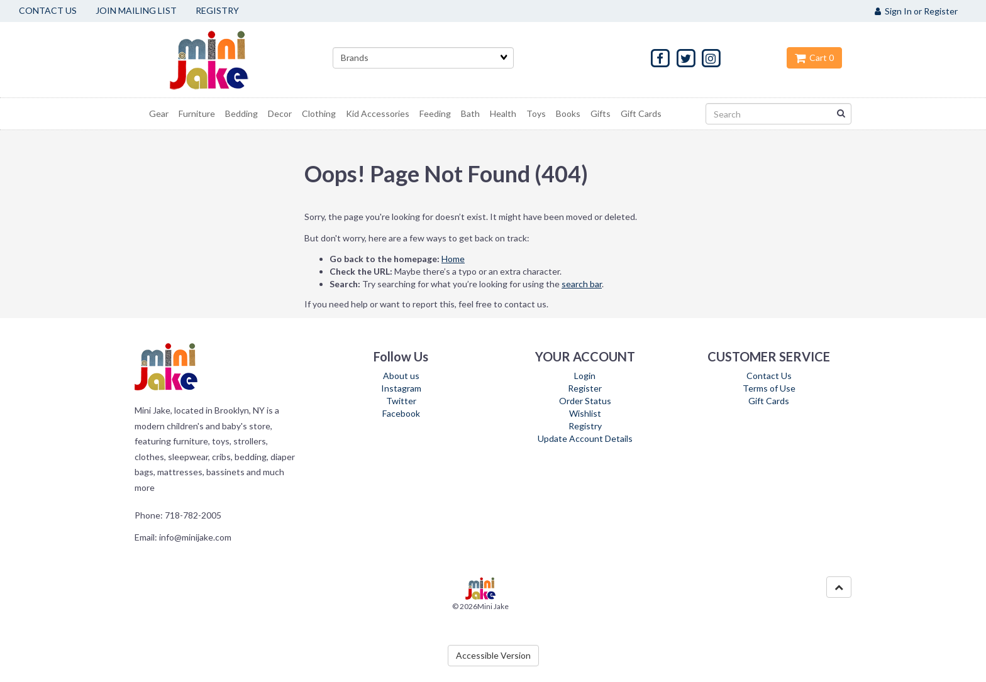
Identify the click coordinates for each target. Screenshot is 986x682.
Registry (585, 426)
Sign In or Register (916, 11)
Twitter (401, 400)
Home (453, 258)
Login (584, 375)
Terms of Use (769, 388)
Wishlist (585, 413)
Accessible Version (493, 655)
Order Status (585, 400)
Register (585, 388)
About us (401, 375)
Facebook (401, 413)
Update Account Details (585, 438)
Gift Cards (768, 400)
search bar (582, 283)
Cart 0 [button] (814, 57)
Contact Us (769, 375)
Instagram (401, 388)
